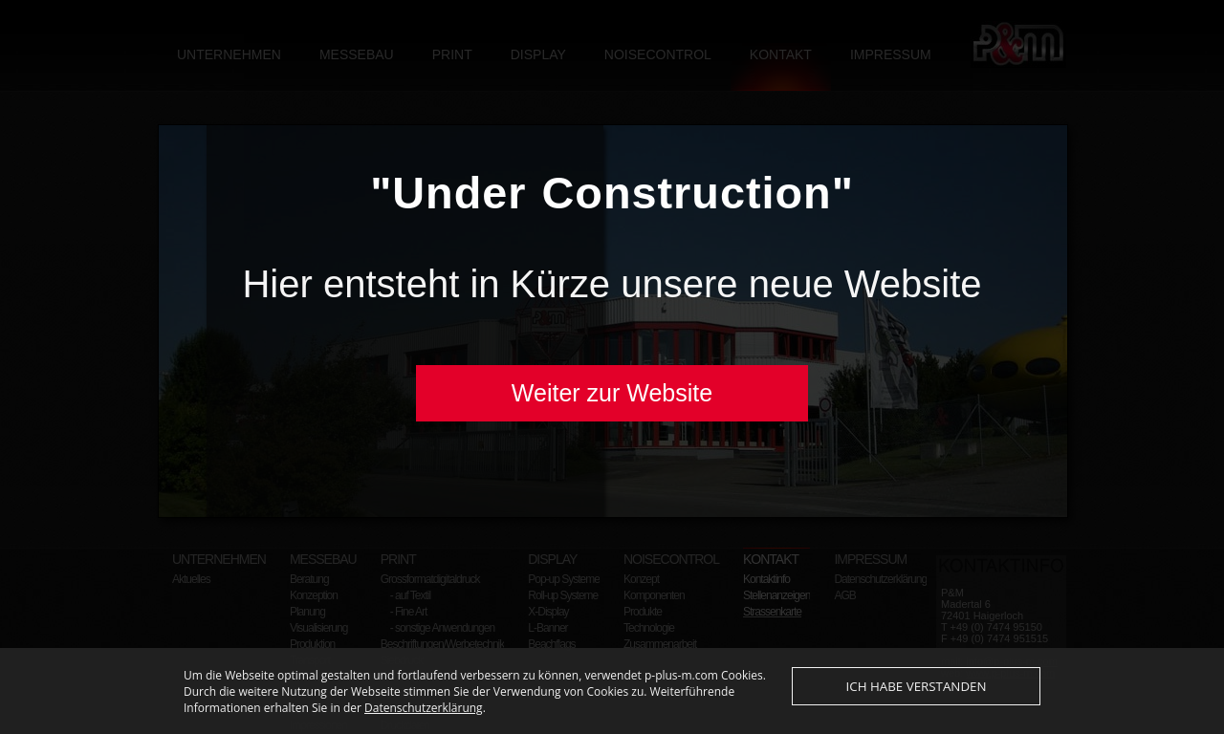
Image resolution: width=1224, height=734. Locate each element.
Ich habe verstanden (916, 704)
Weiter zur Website (612, 392)
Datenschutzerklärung (423, 726)
